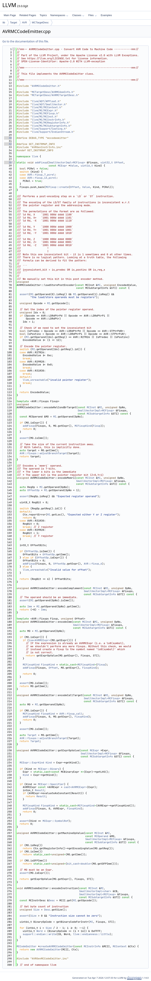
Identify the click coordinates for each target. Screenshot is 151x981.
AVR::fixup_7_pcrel (41, 174)
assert (24, 294)
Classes (78, 15)
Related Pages (27, 15)
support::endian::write (39, 934)
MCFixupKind (83, 425)
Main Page (10, 15)
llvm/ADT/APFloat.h (45, 101)
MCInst (91, 407)
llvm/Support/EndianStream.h (52, 132)
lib (4, 22)
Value (74, 165)
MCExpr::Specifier (51, 784)
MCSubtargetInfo (98, 413)
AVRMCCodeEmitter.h (45, 86)
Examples (106, 15)
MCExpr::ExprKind (32, 762)
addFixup (41, 162)
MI (99, 285)
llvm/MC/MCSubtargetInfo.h (51, 125)
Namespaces (59, 15)
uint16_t (87, 165)
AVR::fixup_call (70, 713)
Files (92, 15)
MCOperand (101, 836)
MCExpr (62, 165)
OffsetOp (33, 490)
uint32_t (107, 162)
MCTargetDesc (40, 22)
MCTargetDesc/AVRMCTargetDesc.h (55, 95)
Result (39, 790)
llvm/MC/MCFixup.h (45, 113)
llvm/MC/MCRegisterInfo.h (50, 122)
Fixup (97, 425)
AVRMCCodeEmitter (48, 949)
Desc (52, 900)
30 (8, 138)
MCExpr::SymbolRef (56, 821)
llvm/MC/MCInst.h (44, 116)
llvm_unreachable (35, 380)
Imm (29, 606)
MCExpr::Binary (48, 769)
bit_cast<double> (79, 863)
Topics (43, 15)
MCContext (119, 946)
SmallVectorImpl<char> (95, 891)
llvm (35, 156)
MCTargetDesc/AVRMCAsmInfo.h (52, 92)
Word (39, 931)
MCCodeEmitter (26, 946)
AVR (24, 22)
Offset (118, 162)
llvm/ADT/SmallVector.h (49, 104)
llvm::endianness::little (91, 934)
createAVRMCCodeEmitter (56, 946)
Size (36, 909)
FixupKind (48, 664)
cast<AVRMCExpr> (75, 787)
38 (8, 162)
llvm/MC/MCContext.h (46, 107)
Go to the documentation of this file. (25, 41)
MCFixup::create (57, 187)
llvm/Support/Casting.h (49, 128)
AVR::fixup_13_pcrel (41, 177)
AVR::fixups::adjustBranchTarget (43, 453)
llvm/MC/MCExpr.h (44, 110)
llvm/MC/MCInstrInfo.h (48, 119)
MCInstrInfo (92, 946)
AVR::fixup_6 (93, 563)
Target (13, 22)
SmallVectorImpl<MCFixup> (67, 162)
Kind (49, 762)
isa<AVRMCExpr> (39, 640)
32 (8, 144)
